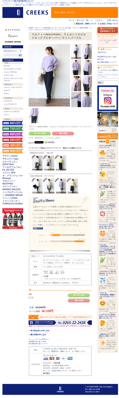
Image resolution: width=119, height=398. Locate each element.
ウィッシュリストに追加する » (39, 339)
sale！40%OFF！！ (12, 145)
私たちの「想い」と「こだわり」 (90, 20)
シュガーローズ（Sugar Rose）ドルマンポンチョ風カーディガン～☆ (107, 316)
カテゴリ (12, 60)
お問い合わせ (112, 20)
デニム (6, 93)
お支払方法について (59, 371)
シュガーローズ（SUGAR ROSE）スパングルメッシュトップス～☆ (107, 166)
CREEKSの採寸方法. (75, 283)
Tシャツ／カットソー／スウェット (13, 79)
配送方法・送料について (86, 24)
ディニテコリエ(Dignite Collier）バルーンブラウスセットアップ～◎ (107, 207)
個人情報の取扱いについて (106, 62)
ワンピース (12, 98)
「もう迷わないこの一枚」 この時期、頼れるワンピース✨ (107, 187)
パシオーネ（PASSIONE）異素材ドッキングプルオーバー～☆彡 (107, 295)
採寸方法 (100, 59)
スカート (7, 90)
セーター (55, 28)
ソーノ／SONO (10, 198)
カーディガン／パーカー (12, 69)
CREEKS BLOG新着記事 (107, 135)
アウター (12, 108)
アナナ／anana (9, 156)
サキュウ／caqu (10, 159)
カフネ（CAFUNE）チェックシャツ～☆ (107, 146)
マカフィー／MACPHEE (43, 28)
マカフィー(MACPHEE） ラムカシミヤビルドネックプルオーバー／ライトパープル (60, 29)
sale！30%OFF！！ (12, 151)
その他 (12, 119)
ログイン (103, 52)
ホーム (71, 20)
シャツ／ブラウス (10, 72)
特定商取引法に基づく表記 (37, 341)
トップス (12, 63)
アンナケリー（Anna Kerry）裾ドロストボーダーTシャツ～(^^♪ (107, 226)
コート (6, 115)
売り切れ (68, 28)
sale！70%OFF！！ (12, 129)
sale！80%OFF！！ (12, 123)
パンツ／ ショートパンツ (13, 87)
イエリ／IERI (8, 172)
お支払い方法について (109, 24)
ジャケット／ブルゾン (12, 111)
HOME (31, 28)
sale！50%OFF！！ (12, 140)
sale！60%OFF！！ (12, 134)
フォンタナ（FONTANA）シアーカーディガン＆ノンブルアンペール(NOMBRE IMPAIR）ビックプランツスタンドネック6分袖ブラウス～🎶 (107, 250)
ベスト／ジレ (9, 75)
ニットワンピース (10, 104)
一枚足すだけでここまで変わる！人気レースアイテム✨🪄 (107, 336)
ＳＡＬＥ (61, 28)
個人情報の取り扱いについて (38, 344)
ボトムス (12, 84)
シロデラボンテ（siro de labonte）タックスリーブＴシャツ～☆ (107, 273)
